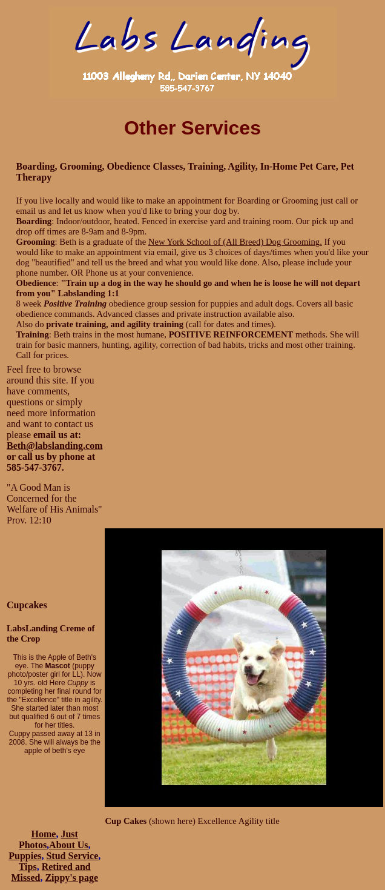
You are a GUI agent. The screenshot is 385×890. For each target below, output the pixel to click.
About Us (68, 845)
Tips (28, 867)
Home (43, 834)
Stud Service (72, 856)
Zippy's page (71, 877)
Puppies (24, 856)
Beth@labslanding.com (54, 445)
